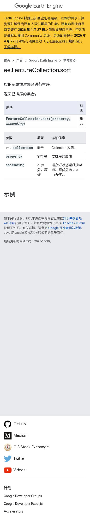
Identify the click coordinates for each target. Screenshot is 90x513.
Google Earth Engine (43, 60)
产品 (19, 60)
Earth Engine (38, 6)
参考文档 (69, 60)
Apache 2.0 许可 (73, 223)
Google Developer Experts (23, 504)
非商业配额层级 (45, 18)
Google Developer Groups (23, 496)
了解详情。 (12, 47)
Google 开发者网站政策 (64, 228)
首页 (7, 60)
